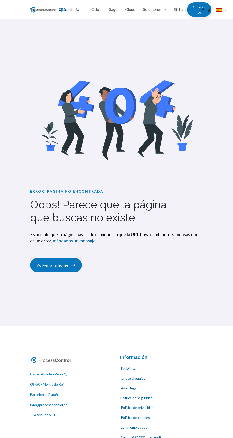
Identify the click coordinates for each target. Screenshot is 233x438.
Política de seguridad (136, 398)
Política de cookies (135, 417)
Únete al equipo (133, 378)
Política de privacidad (137, 407)
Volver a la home (56, 265)
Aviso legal (129, 388)
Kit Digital (128, 368)
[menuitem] (42, 9)
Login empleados (134, 427)
